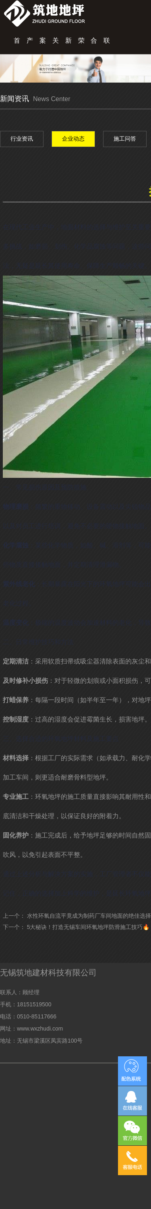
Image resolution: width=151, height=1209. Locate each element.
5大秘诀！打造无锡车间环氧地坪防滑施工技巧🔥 (88, 927)
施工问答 (125, 138)
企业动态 (73, 138)
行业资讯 (21, 138)
